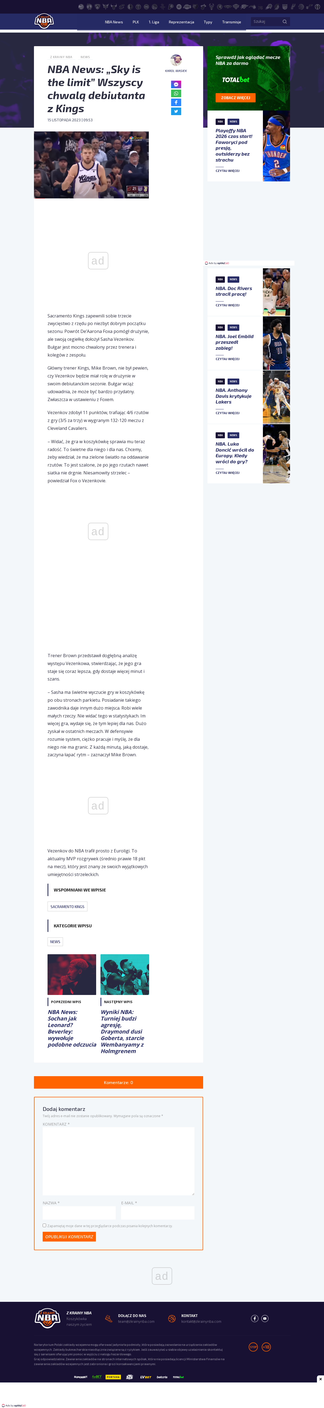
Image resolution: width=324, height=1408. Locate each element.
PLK (153, 23)
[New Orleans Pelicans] (228, 6)
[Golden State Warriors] (154, 6)
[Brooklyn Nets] (97, 6)
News (87, 57)
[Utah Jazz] (309, 6)
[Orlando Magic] (252, 6)
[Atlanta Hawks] (81, 6)
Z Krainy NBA (62, 57)
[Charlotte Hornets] (106, 6)
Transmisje (231, 23)
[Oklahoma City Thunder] (244, 6)
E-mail (129, 1204)
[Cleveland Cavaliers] (122, 6)
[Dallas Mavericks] (130, 6)
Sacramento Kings (69, 906)
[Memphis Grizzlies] (195, 6)
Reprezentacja (190, 23)
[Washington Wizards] (317, 6)
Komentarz (56, 1124)
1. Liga (167, 23)
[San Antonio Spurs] (293, 6)
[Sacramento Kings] (285, 6)
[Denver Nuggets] (138, 6)
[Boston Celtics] (89, 6)
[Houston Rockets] (163, 6)
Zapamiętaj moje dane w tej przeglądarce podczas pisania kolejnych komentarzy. (110, 1226)
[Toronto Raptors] (301, 6)
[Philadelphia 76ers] (260, 6)
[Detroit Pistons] (146, 6)
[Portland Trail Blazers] (277, 6)
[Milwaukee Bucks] (211, 6)
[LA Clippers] (179, 6)
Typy (212, 23)
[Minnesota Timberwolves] (220, 6)
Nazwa (51, 1204)
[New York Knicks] (236, 6)
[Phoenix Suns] (269, 6)
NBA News (135, 23)
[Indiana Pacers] (171, 6)
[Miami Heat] (203, 6)
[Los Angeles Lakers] (187, 6)
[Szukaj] (284, 23)
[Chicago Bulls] (114, 6)
